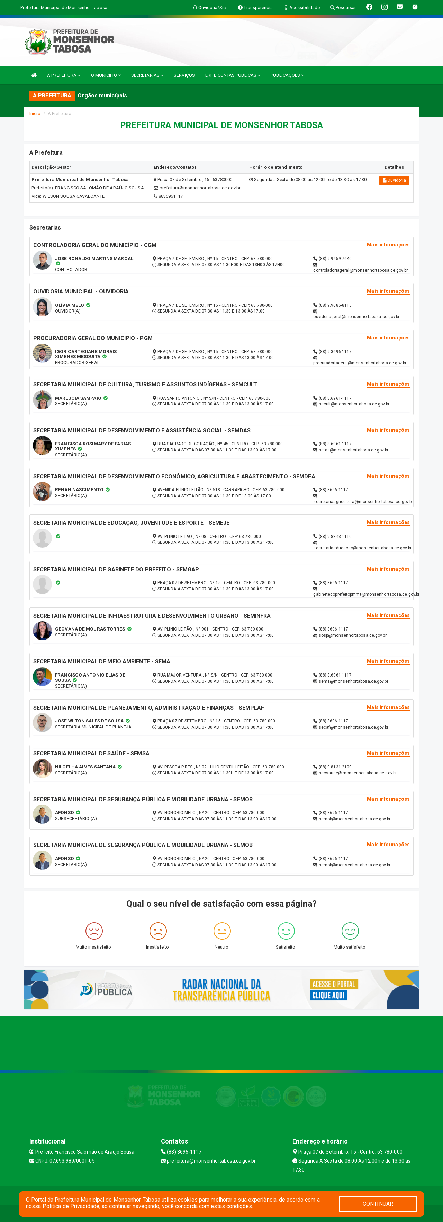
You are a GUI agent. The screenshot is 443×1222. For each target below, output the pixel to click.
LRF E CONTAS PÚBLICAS (232, 75)
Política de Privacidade (71, 1206)
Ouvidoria (394, 180)
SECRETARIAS (147, 75)
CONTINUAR (378, 1204)
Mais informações (388, 245)
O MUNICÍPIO (106, 75)
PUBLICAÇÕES (287, 75)
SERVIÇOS (184, 75)
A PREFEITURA (63, 75)
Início (34, 113)
